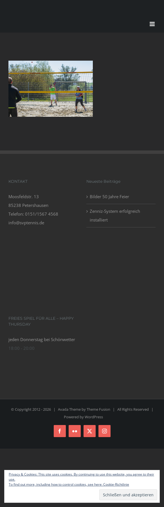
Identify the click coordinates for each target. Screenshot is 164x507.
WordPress (94, 416)
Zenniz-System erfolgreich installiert (115, 215)
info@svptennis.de (26, 222)
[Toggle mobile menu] (153, 24)
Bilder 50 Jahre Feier (109, 196)
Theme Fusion (98, 409)
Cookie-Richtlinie (116, 484)
